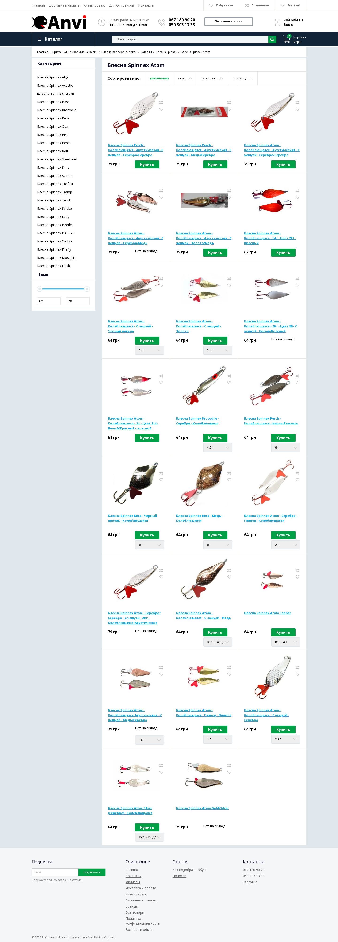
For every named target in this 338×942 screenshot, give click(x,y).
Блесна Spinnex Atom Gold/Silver (202, 808)
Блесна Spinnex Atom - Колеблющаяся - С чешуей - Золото (198, 326)
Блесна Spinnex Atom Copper (267, 613)
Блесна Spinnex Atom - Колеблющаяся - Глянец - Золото (203, 712)
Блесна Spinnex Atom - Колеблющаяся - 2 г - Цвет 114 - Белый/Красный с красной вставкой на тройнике (133, 423)
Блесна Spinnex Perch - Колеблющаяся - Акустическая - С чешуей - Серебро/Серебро (135, 150)
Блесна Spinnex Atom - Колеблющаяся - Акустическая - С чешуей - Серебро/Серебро (272, 150)
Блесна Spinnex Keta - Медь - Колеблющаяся (199, 518)
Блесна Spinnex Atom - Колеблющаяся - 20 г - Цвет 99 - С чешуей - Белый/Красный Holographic (270, 326)
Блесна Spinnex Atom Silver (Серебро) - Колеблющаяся (130, 810)
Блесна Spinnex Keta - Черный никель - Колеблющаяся (132, 518)
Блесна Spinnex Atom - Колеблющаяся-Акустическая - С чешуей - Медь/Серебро (135, 715)
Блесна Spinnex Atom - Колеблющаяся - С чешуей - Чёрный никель (130, 326)
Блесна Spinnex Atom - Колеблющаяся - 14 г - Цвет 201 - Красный (270, 238)
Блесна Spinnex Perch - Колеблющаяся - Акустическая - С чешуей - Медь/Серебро (203, 150)
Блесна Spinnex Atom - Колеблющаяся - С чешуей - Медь (203, 615)
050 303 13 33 (182, 24)
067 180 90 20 (182, 19)
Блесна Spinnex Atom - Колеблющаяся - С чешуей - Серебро (266, 715)
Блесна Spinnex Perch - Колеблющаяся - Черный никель (271, 420)
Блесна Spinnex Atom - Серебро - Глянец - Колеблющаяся (270, 518)
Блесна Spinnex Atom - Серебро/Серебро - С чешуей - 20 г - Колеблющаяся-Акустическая (134, 618)
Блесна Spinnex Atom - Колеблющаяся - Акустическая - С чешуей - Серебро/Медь (135, 238)
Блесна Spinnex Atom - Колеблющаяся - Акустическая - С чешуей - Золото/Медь (203, 238)
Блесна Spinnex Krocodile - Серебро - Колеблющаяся (197, 420)
